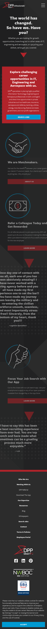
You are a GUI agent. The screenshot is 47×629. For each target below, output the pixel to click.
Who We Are (23, 479)
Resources (23, 505)
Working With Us (23, 484)
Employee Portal (23, 537)
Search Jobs (23, 117)
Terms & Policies (23, 532)
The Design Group (30, 625)
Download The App (23, 495)
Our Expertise (23, 500)
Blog (23, 511)
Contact (23, 526)
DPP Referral (23, 489)
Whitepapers (23, 516)
